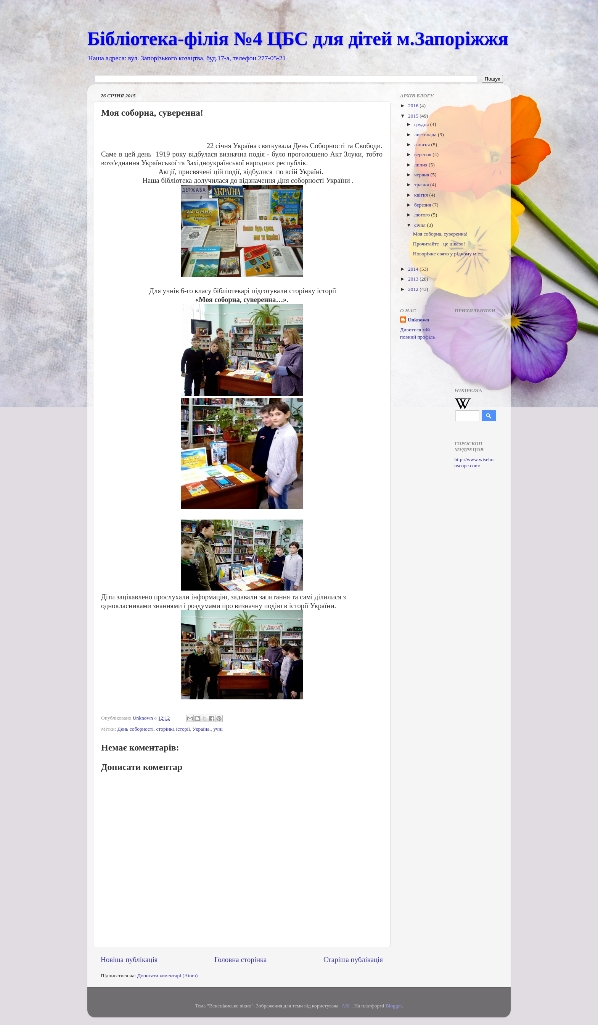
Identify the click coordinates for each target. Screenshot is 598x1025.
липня (421, 165)
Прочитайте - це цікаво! (439, 244)
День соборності (135, 729)
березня (423, 205)
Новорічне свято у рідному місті (448, 254)
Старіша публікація (353, 960)
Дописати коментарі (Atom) (167, 975)
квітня (421, 195)
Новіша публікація (129, 960)
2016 (414, 105)
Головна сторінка (240, 960)
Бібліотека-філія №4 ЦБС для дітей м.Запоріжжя (297, 38)
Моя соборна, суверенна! (440, 234)
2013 (414, 279)
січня (420, 225)
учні (218, 729)
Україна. (202, 729)
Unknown (418, 320)
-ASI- (346, 1006)
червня (422, 175)
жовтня (422, 144)
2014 (414, 269)
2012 (414, 289)
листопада (426, 134)
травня (422, 184)
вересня (423, 154)
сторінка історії (173, 729)
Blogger (394, 1006)
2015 (414, 116)
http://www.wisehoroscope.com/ (475, 462)
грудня (422, 124)
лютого (422, 215)
